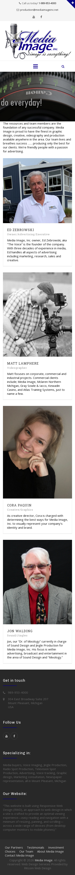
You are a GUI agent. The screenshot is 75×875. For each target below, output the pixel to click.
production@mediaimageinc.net (39, 10)
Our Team (26, 851)
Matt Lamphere (23, 363)
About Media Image (50, 851)
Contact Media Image (19, 855)
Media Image (43, 860)
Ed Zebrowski (20, 230)
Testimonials (35, 847)
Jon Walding (20, 631)
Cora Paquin (19, 505)
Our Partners (14, 847)
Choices (10, 851)
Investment (56, 847)
